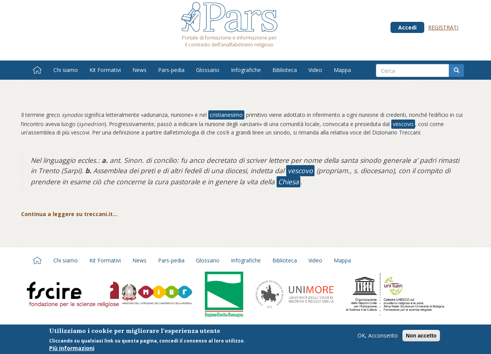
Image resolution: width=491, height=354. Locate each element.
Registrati (443, 27)
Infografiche (246, 70)
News (139, 70)
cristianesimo (226, 114)
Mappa (342, 70)
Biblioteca (284, 70)
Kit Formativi (105, 70)
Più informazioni (71, 350)
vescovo (403, 124)
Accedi (407, 27)
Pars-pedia (171, 70)
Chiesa (288, 181)
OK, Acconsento (378, 337)
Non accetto (421, 337)
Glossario (207, 70)
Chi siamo (65, 70)
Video (315, 70)
